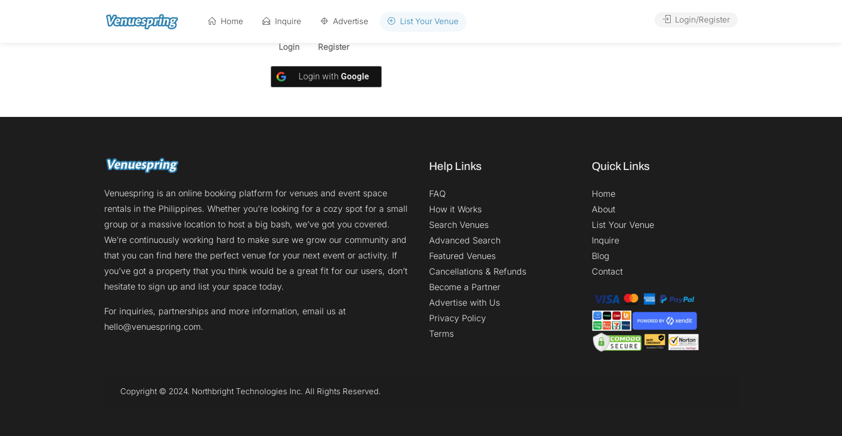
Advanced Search (464, 240)
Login (289, 47)
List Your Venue (423, 21)
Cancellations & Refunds (477, 271)
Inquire (282, 21)
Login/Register (696, 19)
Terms (441, 333)
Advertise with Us (464, 302)
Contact (607, 271)
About (603, 209)
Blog (600, 255)
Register (333, 47)
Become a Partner (464, 287)
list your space (227, 286)
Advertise (344, 21)
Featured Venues (462, 255)
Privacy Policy (457, 318)
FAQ (437, 193)
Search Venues (459, 224)
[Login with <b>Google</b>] (326, 76)
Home (225, 21)
